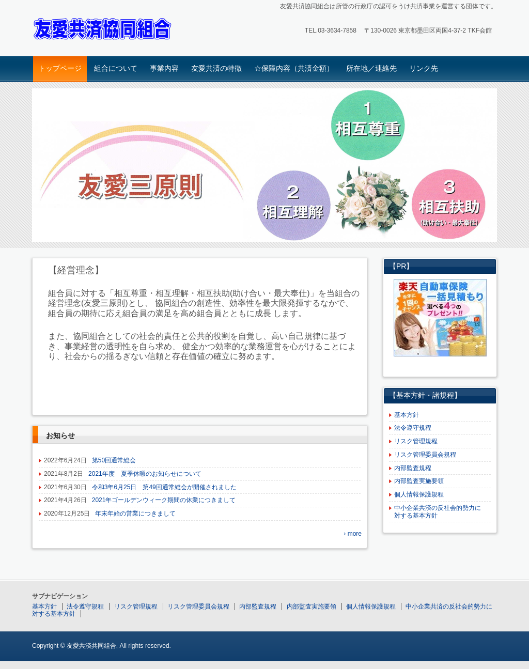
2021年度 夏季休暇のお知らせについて (144, 473)
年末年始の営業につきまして (135, 513)
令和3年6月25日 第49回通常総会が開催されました (164, 487)
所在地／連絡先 (371, 68)
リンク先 (423, 68)
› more (353, 533)
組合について (115, 68)
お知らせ (60, 435)
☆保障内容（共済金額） (294, 68)
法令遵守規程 (412, 427)
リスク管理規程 (416, 441)
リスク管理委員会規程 (425, 454)
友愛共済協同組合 (104, 29)
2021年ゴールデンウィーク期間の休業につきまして (164, 500)
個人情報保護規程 (419, 494)
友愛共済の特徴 (216, 68)
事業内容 (164, 68)
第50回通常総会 (114, 460)
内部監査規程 (412, 468)
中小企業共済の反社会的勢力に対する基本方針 (437, 511)
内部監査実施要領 (419, 481)
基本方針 (406, 414)
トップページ (60, 68)
